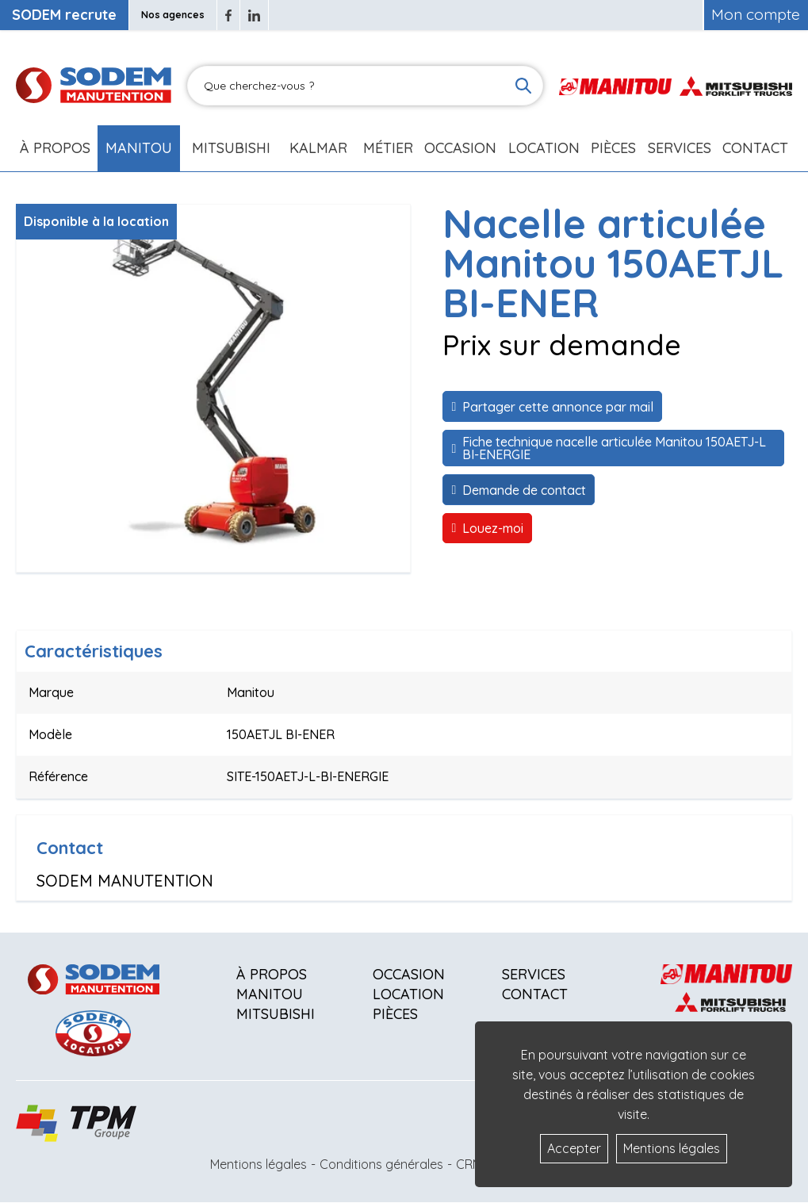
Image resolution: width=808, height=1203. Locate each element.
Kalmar (318, 148)
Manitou (138, 148)
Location (544, 148)
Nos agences (173, 15)
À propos (271, 974)
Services (533, 974)
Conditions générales (381, 1164)
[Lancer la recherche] (523, 85)
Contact (755, 148)
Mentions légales (258, 1164)
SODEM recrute (64, 15)
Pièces (395, 1014)
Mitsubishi (231, 148)
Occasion (460, 148)
